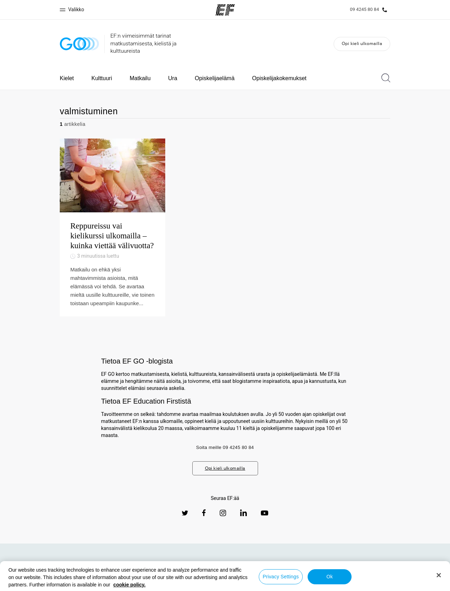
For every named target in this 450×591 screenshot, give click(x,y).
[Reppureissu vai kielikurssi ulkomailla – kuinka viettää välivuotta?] (112, 227)
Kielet (67, 78)
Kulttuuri (101, 78)
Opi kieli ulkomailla (362, 43)
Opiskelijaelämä (214, 78)
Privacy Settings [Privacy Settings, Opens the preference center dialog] (281, 576)
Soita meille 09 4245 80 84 (225, 447)
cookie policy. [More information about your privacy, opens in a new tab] (129, 584)
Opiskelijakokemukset (279, 78)
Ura (172, 78)
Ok (329, 576)
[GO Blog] (79, 43)
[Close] (438, 575)
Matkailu (140, 78)
